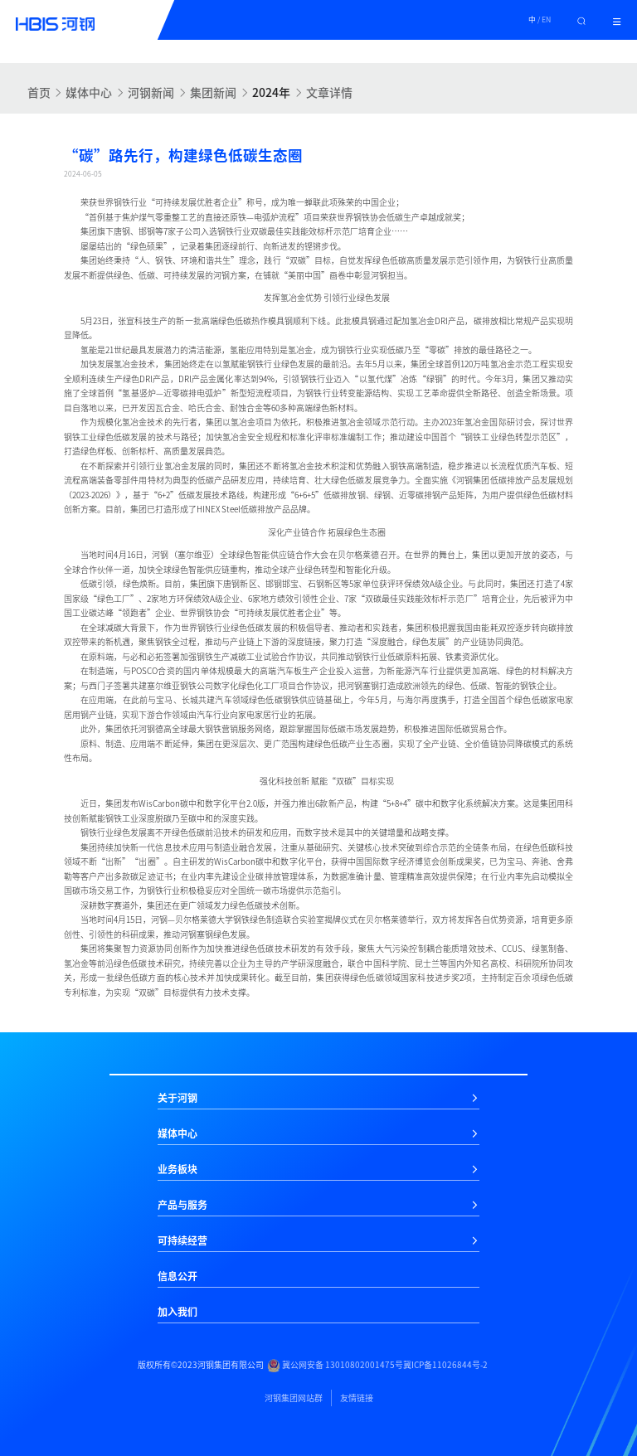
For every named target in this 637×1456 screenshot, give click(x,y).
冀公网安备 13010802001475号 (335, 1365)
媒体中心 (89, 92)
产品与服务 (182, 1204)
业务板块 (177, 1169)
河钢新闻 (151, 92)
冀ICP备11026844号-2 (445, 1364)
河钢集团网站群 (294, 1397)
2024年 (271, 92)
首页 (39, 92)
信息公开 (177, 1276)
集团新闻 (213, 92)
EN (546, 19)
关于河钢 (177, 1097)
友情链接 (356, 1397)
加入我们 (177, 1311)
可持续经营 (182, 1240)
